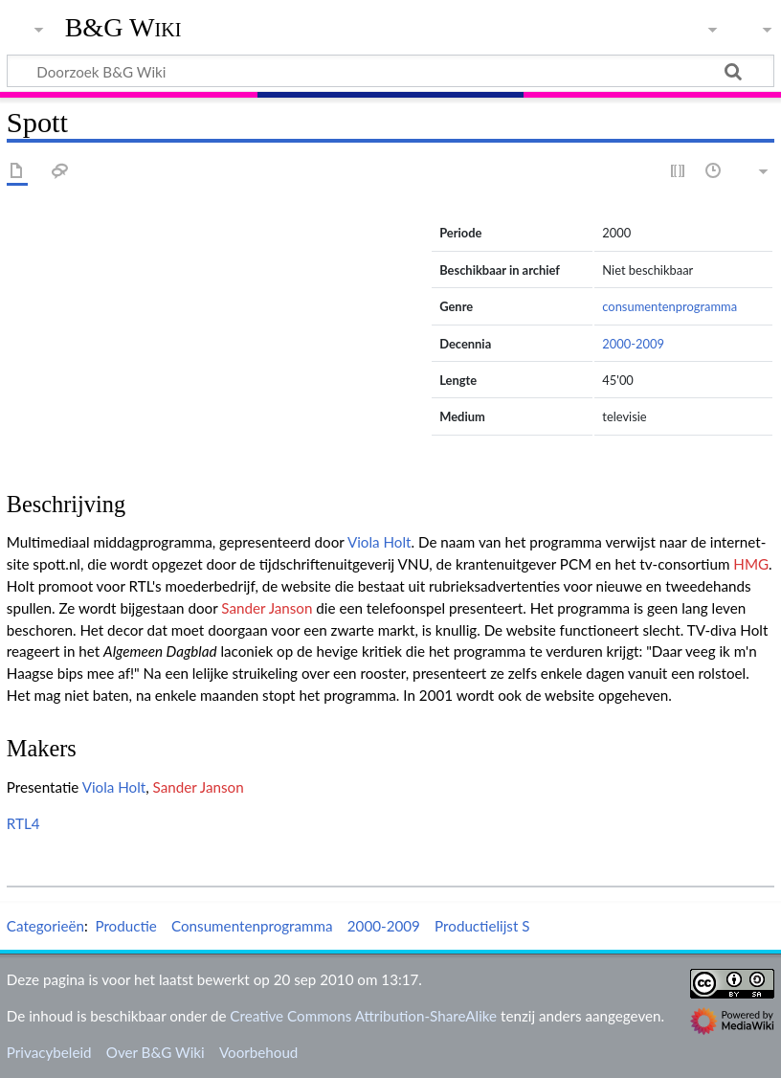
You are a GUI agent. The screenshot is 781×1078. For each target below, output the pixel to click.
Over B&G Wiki (155, 1052)
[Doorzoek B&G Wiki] (390, 71)
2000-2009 (633, 343)
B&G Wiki (123, 27)
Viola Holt (379, 541)
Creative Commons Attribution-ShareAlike (363, 1015)
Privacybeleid (49, 1052)
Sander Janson (266, 608)
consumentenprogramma (669, 306)
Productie (125, 925)
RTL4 (23, 823)
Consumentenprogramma (252, 925)
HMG (751, 564)
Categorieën (45, 925)
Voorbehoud (258, 1052)
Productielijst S (482, 925)
